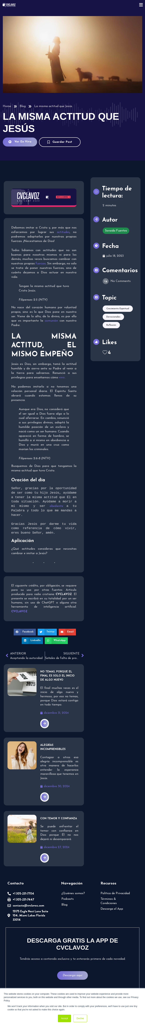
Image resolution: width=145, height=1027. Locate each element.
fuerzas (41, 263)
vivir (62, 377)
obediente (58, 506)
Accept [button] (64, 1018)
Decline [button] (80, 1018)
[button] (25, 632)
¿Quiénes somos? (73, 893)
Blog (23, 106)
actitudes (63, 232)
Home (7, 106)
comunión (52, 320)
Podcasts (67, 899)
